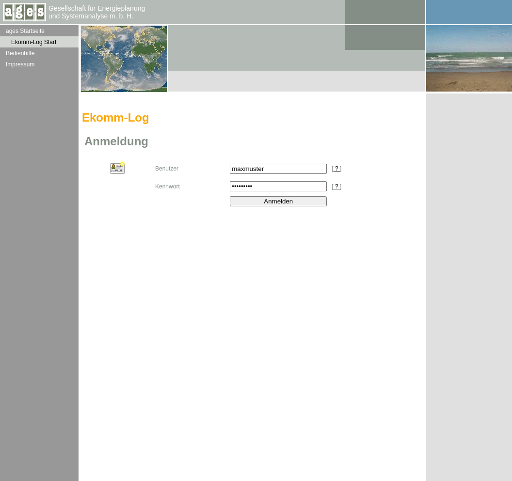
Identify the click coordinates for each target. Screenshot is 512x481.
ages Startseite (25, 31)
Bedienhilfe (20, 53)
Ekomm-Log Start (33, 42)
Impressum (20, 64)
